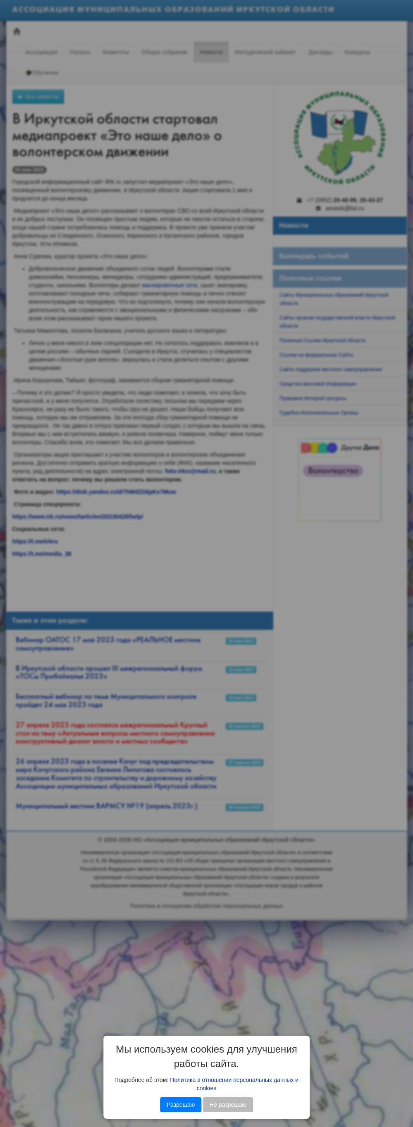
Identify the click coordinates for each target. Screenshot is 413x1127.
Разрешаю (181, 1104)
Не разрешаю (228, 1104)
